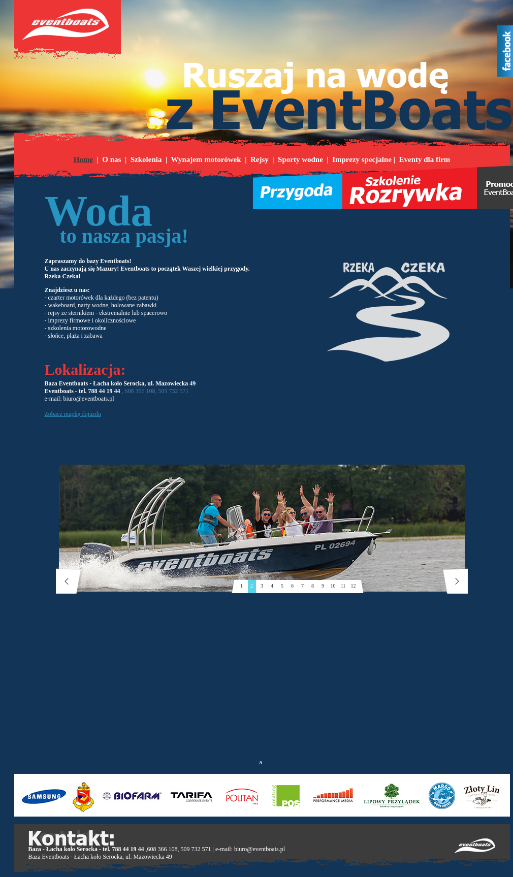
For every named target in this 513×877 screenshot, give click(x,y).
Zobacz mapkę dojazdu (73, 413)
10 (333, 586)
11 (343, 586)
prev (70, 580)
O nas (111, 159)
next (454, 580)
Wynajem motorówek (206, 159)
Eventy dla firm (425, 159)
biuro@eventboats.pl (259, 849)
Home (83, 159)
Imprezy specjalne (362, 159)
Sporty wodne (300, 159)
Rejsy (259, 159)
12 (353, 586)
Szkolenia (146, 159)
